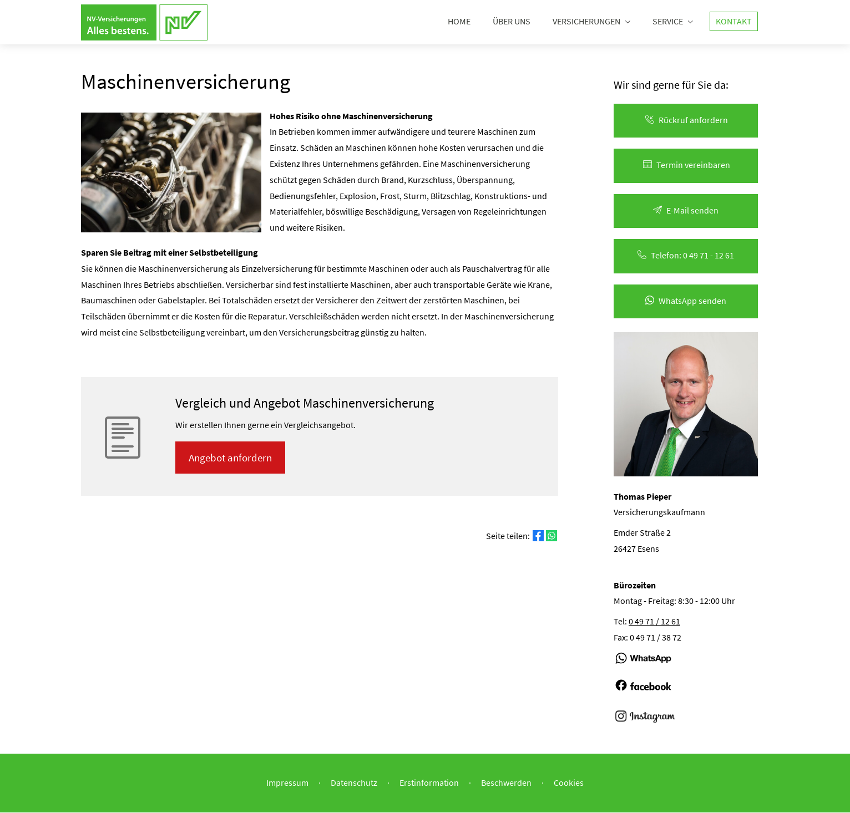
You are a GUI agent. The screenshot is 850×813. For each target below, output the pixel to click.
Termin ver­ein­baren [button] (685, 165)
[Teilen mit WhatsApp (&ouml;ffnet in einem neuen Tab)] (551, 536)
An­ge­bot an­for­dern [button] (230, 458)
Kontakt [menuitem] (734, 21)
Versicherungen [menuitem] (586, 21)
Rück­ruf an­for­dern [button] (686, 120)
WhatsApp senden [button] (685, 301)
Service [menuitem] (667, 21)
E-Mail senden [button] (686, 210)
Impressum (287, 783)
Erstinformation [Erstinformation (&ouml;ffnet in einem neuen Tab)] (429, 783)
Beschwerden (506, 783)
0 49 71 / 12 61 (654, 621)
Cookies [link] (569, 783)
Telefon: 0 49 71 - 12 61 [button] (686, 255)
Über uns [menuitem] (511, 21)
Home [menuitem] (459, 21)
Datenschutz (354, 783)
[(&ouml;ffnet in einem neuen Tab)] (643, 669)
